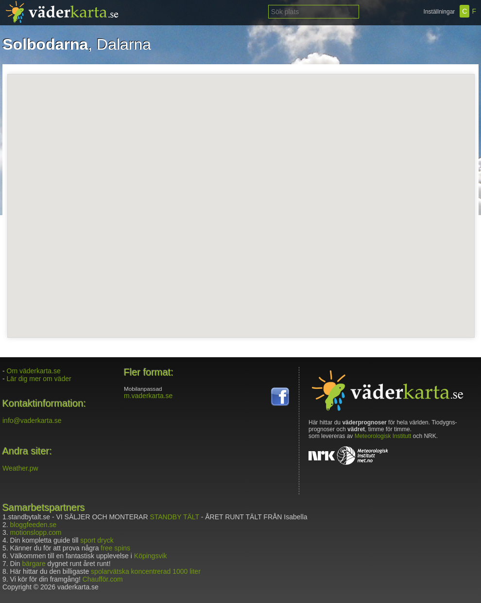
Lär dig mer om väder (39, 379)
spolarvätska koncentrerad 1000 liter (146, 571)
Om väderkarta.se (34, 371)
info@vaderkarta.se (32, 420)
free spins (115, 548)
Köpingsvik (150, 556)
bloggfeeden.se (33, 525)
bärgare (33, 563)
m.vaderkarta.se (148, 396)
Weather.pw (20, 468)
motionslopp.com (36, 532)
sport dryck (96, 540)
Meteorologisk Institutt (383, 436)
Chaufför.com (103, 579)
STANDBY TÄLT (174, 517)
